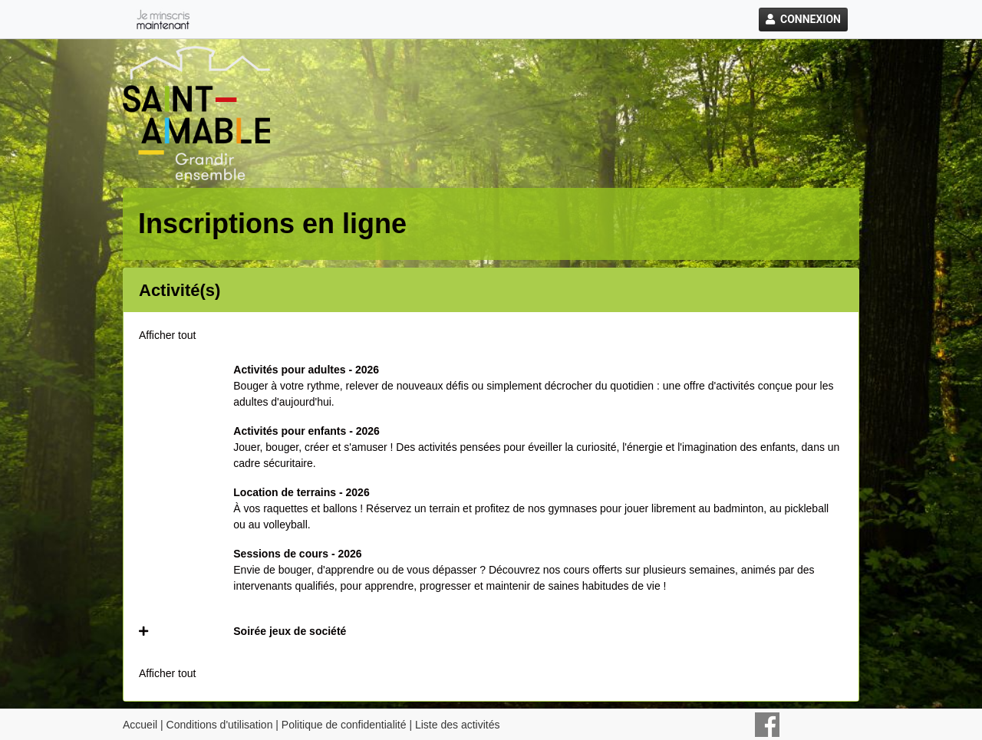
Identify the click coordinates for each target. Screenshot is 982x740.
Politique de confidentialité (344, 725)
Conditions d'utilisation (219, 725)
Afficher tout (167, 335)
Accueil (140, 725)
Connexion (803, 19)
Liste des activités (457, 725)
